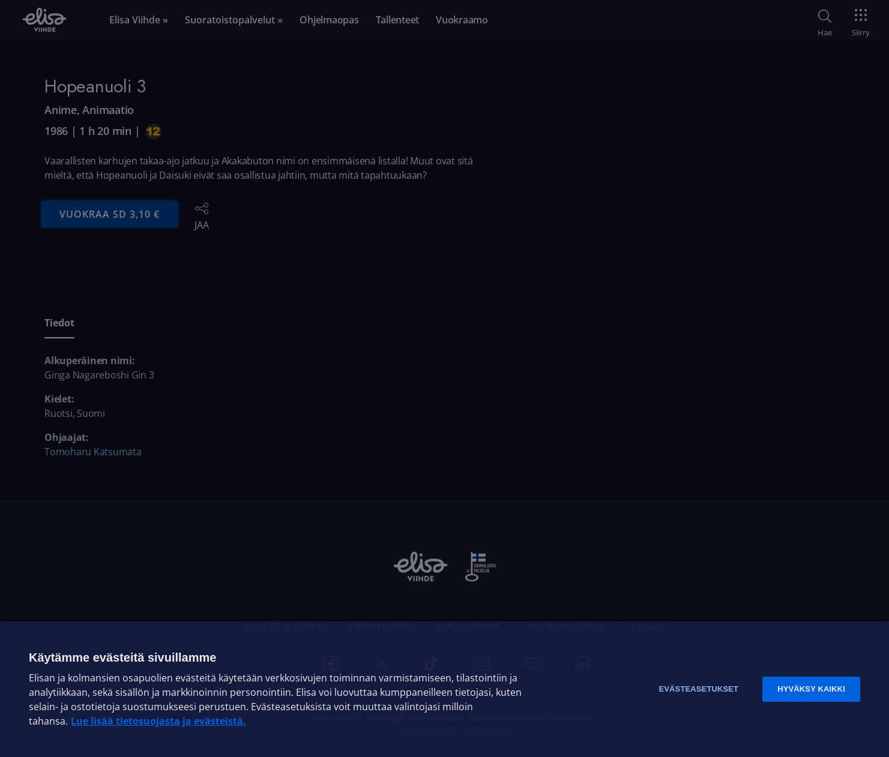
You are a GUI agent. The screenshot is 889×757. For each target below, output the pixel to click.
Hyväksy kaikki (811, 688)
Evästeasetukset (698, 688)
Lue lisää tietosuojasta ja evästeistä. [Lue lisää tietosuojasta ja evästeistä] (158, 721)
